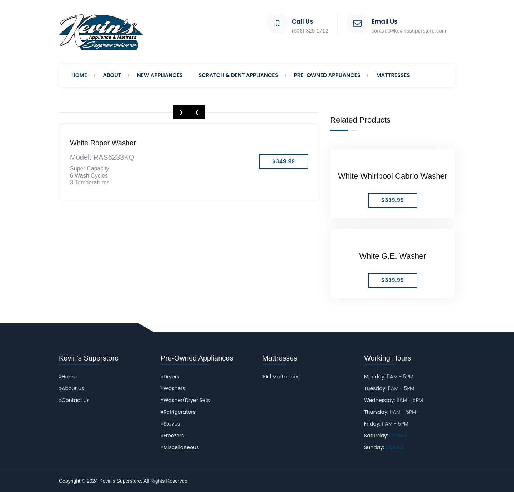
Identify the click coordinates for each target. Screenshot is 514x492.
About (112, 75)
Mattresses (393, 75)
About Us (71, 388)
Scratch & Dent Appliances (238, 75)
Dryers (170, 376)
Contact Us (74, 400)
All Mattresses (280, 376)
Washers (173, 388)
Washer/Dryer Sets (185, 400)
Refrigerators (178, 412)
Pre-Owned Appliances (327, 75)
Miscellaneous (180, 447)
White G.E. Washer (392, 256)
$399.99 (392, 200)
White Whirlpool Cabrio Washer (392, 176)
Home (79, 75)
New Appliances (160, 75)
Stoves (170, 423)
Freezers (172, 435)
